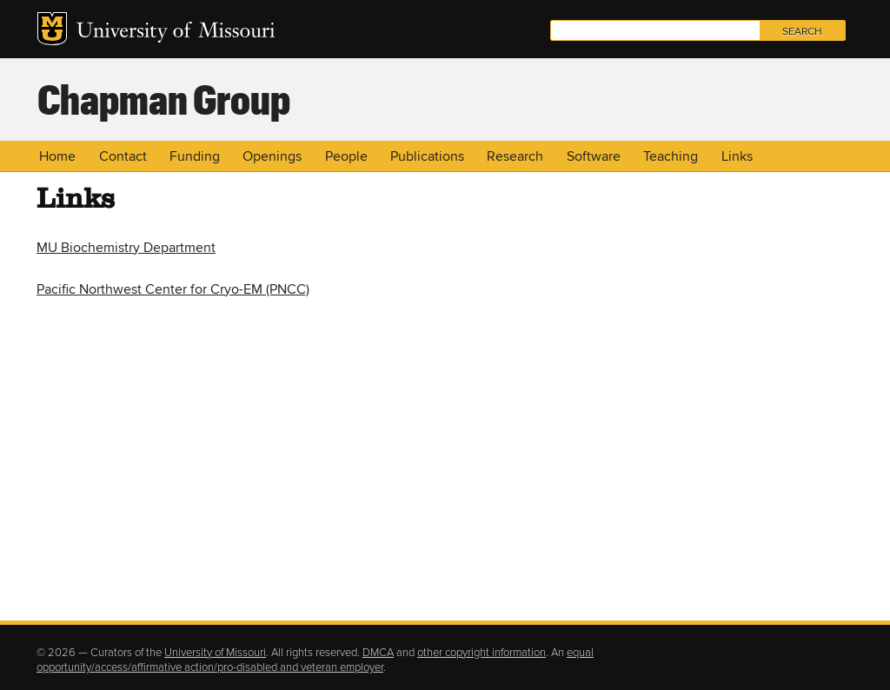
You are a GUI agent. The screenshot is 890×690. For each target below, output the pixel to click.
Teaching (670, 156)
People (346, 156)
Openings (272, 156)
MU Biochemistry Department (126, 247)
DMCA (378, 653)
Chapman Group (163, 98)
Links (737, 156)
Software (594, 156)
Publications (427, 156)
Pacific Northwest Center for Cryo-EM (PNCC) (173, 289)
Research (515, 156)
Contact (123, 156)
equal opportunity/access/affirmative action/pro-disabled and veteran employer (315, 660)
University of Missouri (176, 32)
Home (57, 156)
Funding (194, 156)
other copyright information (481, 653)
